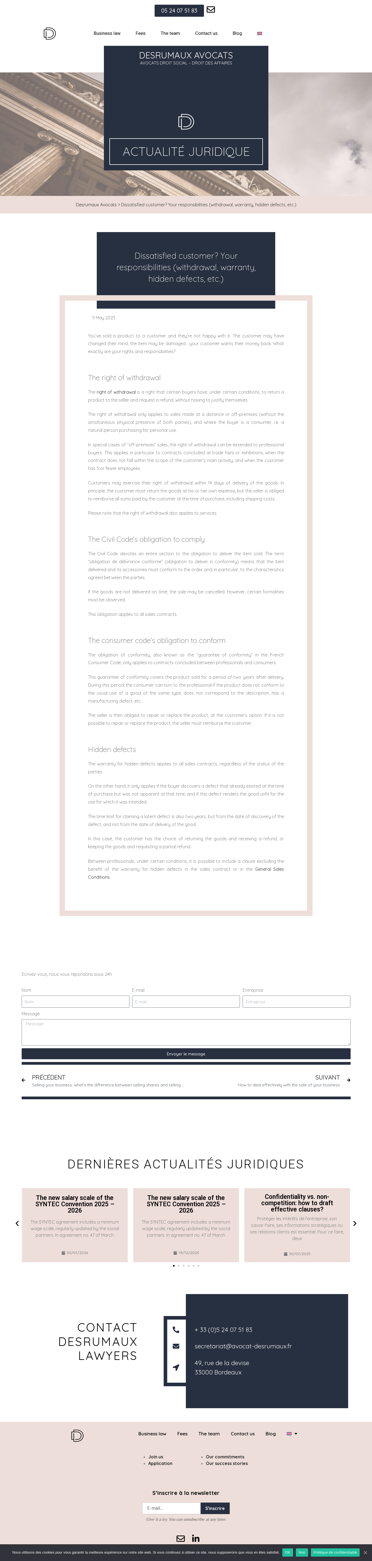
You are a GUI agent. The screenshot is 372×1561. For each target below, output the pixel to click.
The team (170, 33)
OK (287, 1552)
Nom (26, 990)
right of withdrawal (116, 392)
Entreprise (253, 990)
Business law (107, 33)
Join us (155, 1456)
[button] (17, 1223)
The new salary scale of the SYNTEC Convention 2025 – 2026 (74, 1204)
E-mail (138, 990)
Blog (237, 33)
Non (302, 1552)
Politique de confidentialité (335, 1552)
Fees (141, 33)
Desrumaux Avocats (96, 204)
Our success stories (227, 1463)
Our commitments (225, 1456)
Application (160, 1463)
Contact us (206, 33)
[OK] (365, 1552)
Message (31, 1013)
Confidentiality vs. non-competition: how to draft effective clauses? (297, 1203)
